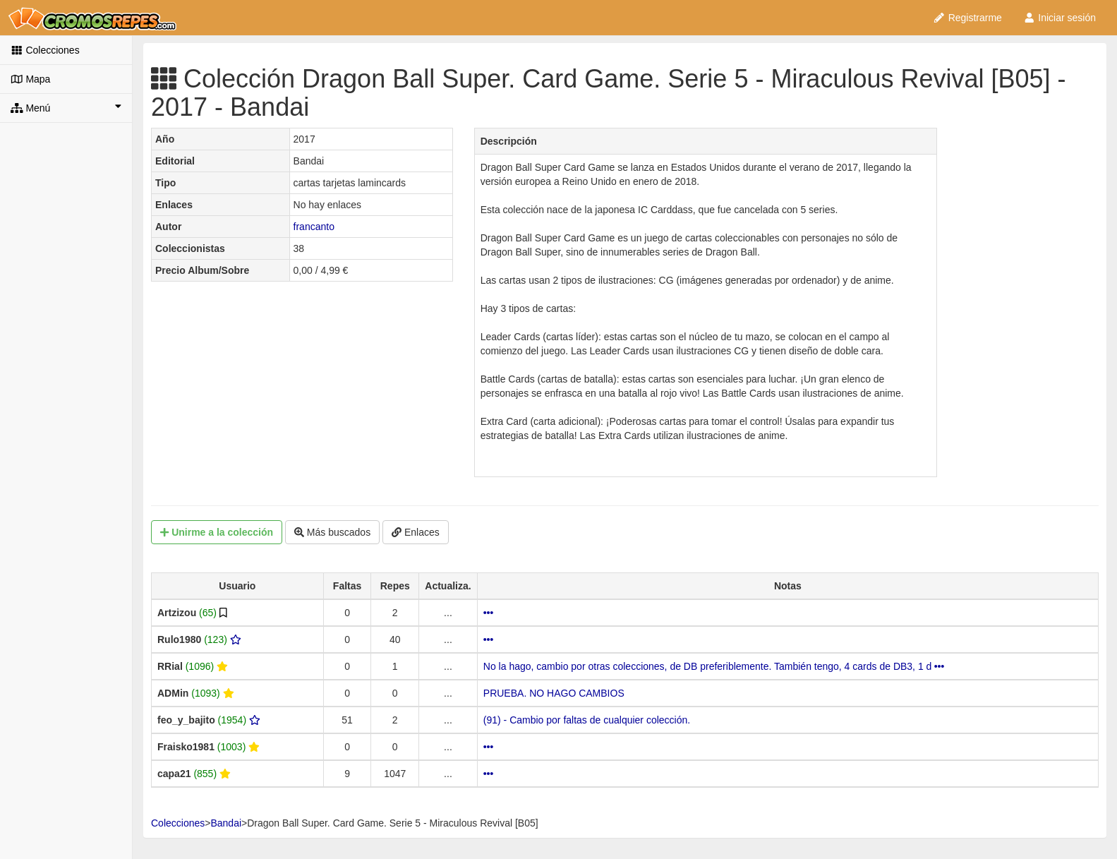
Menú (66, 107)
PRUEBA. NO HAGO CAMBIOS (553, 693)
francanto (314, 226)
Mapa (30, 79)
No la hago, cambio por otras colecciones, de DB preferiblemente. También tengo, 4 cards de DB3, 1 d (713, 666)
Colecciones (45, 50)
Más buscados (332, 532)
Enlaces (416, 532)
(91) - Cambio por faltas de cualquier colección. (586, 720)
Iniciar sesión (1059, 17)
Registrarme (967, 17)
